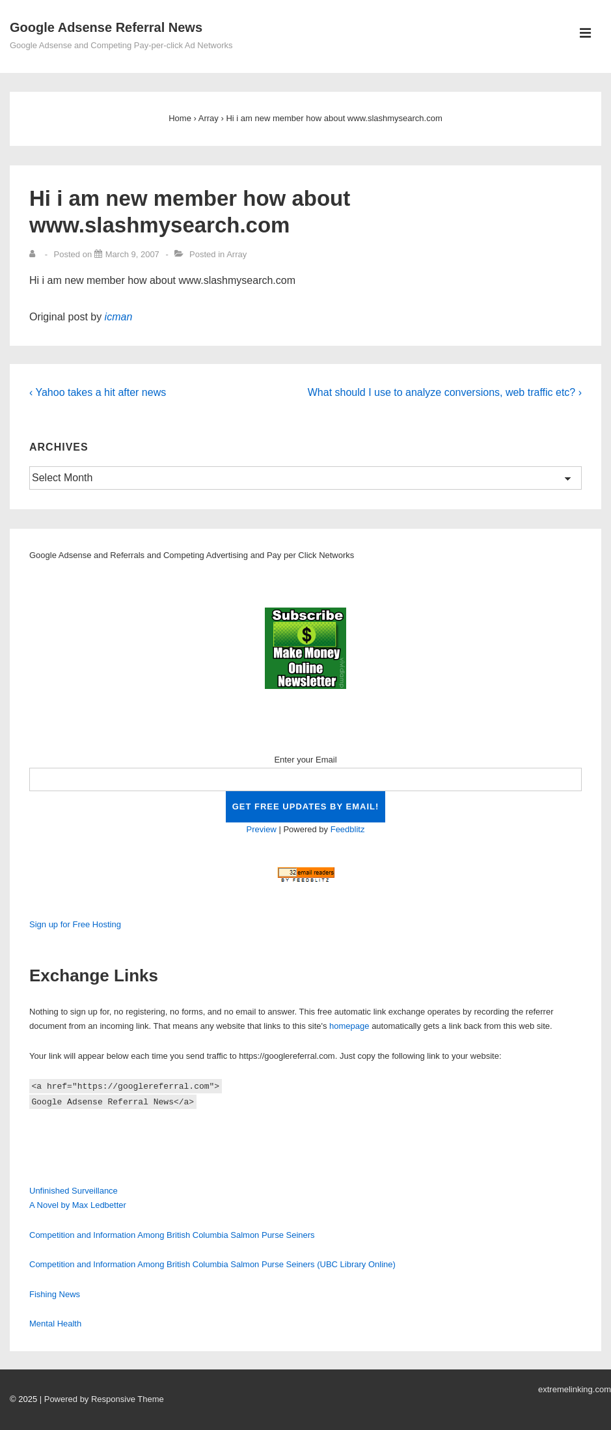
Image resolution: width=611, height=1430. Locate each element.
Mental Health (55, 1323)
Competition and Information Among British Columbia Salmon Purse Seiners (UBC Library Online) (212, 1264)
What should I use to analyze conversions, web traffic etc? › (445, 392)
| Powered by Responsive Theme (102, 1399)
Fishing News (54, 1294)
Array (236, 254)
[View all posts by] (35, 254)
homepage (349, 1026)
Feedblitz (348, 829)
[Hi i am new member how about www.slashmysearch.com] (132, 254)
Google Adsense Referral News (106, 27)
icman (119, 316)
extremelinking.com (574, 1389)
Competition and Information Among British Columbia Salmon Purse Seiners (172, 1235)
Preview (262, 829)
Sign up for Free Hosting (75, 924)
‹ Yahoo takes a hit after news (97, 392)
